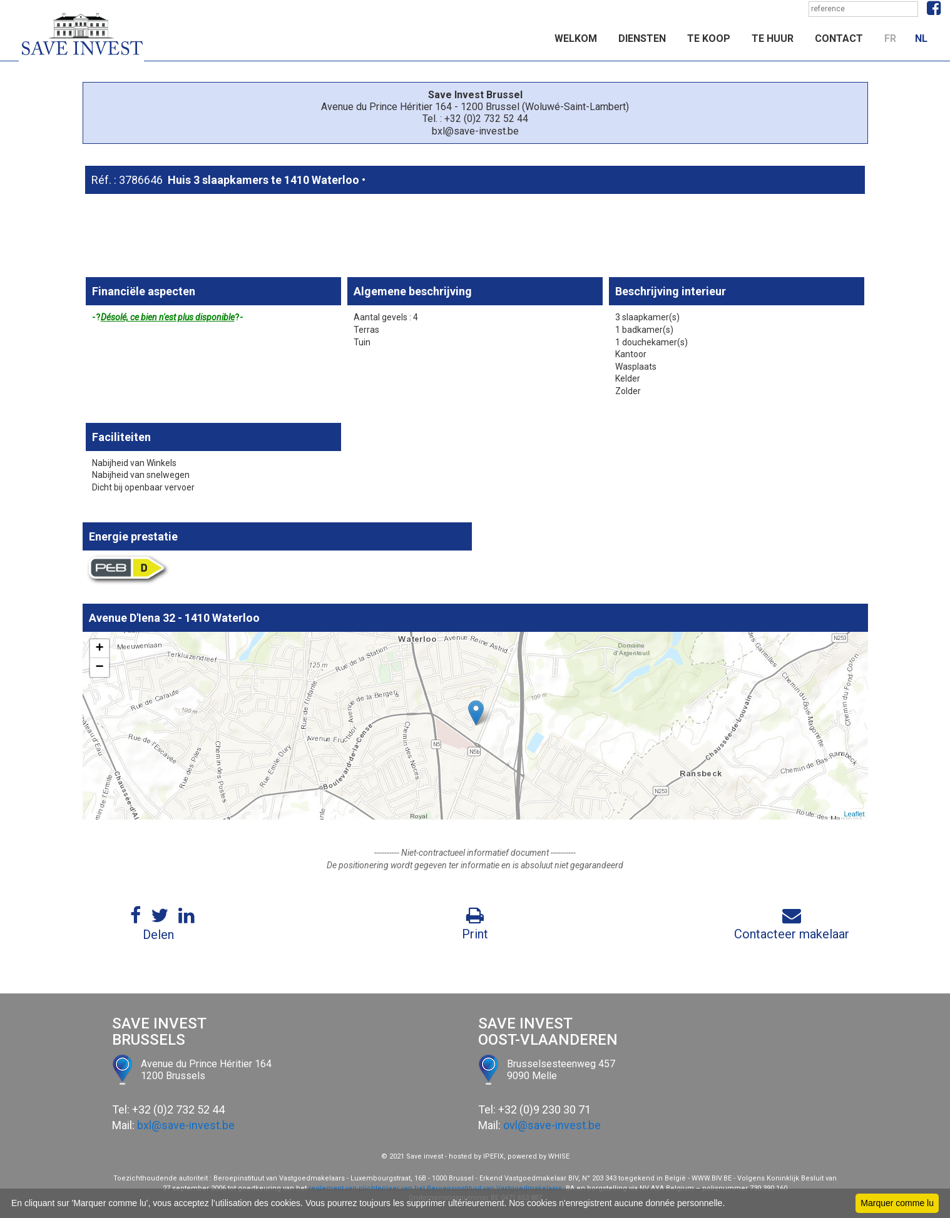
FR (890, 38)
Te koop (708, 38)
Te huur (773, 38)
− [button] (99, 667)
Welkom (575, 38)
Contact (839, 38)
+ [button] (99, 648)
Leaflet (854, 814)
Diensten (642, 38)
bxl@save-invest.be (186, 1125)
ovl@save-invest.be (552, 1125)
